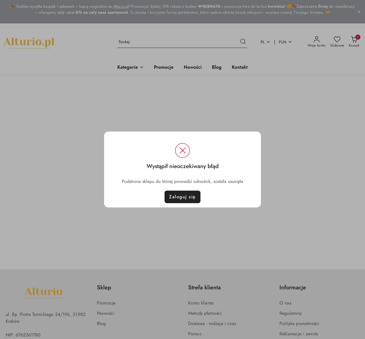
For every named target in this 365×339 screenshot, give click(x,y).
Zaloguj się (182, 197)
